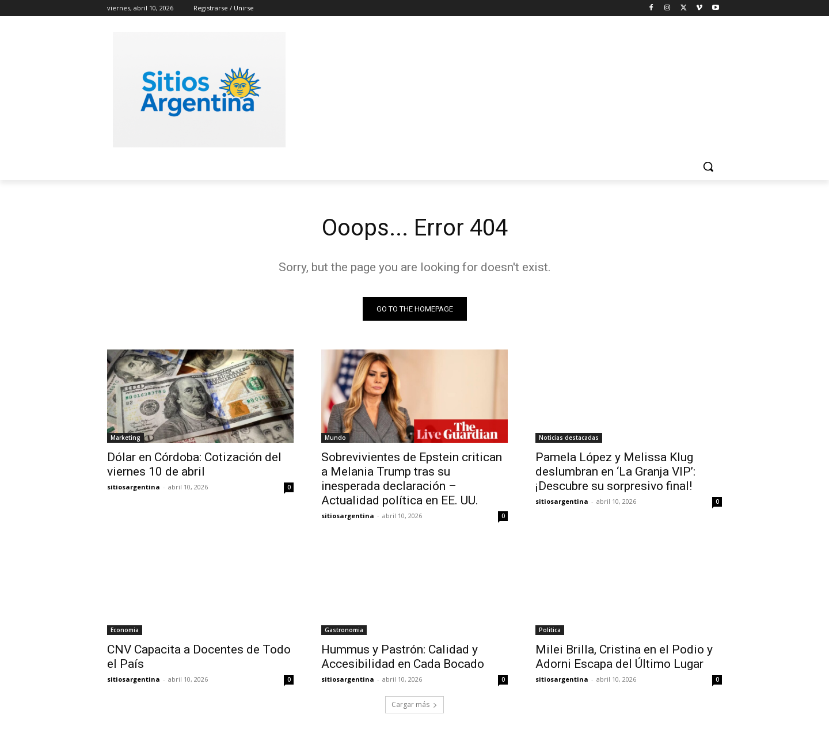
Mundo (335, 438)
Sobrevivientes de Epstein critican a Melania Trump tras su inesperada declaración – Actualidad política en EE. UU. (411, 478)
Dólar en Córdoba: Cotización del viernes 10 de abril (194, 464)
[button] (708, 166)
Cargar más (414, 704)
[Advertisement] (500, 88)
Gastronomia (344, 630)
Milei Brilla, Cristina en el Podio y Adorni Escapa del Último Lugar (624, 657)
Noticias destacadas (569, 438)
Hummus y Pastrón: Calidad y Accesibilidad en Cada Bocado (402, 657)
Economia (125, 630)
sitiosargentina (133, 486)
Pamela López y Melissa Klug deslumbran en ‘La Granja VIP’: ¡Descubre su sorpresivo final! (615, 471)
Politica (550, 630)
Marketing (125, 438)
